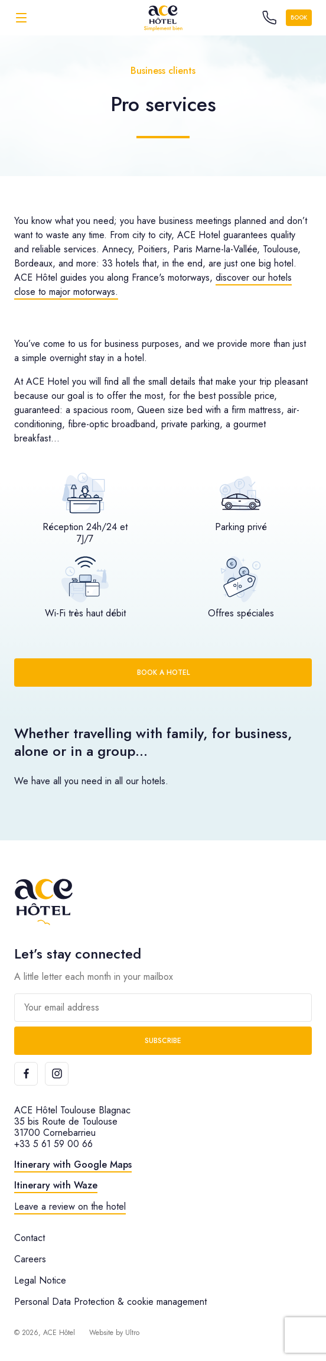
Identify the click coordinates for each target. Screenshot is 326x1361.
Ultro (132, 1332)
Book (299, 17)
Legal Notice (40, 1280)
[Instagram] (57, 1074)
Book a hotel (163, 672)
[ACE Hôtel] (163, 17)
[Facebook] (26, 1074)
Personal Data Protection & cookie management (110, 1301)
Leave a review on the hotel (70, 1206)
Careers (30, 1259)
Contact (29, 1238)
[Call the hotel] (269, 18)
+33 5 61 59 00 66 (53, 1143)
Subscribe (163, 1040)
